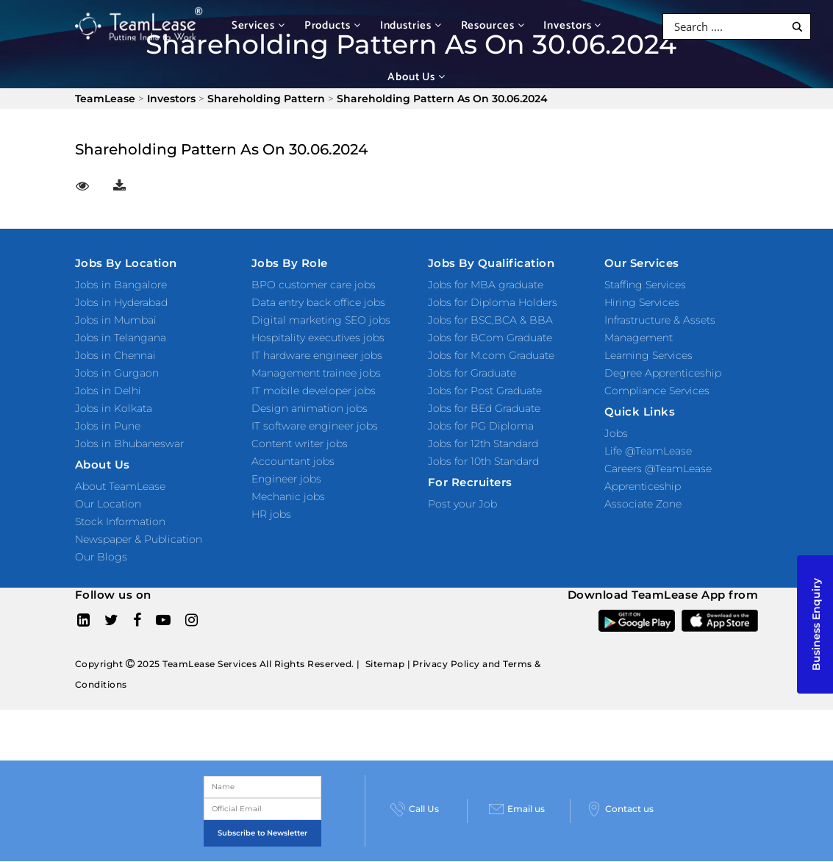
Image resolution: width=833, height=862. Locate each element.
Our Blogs (101, 556)
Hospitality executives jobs (318, 337)
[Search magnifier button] (797, 27)
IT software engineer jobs (314, 425)
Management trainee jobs (316, 373)
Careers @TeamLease (658, 468)
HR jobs (271, 514)
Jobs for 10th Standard (483, 461)
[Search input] (727, 26)
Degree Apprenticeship (662, 373)
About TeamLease (120, 486)
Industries (411, 25)
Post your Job (462, 503)
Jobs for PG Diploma (481, 425)
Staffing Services (645, 284)
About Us (416, 77)
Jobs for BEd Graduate (484, 408)
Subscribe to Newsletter (262, 833)
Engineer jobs (286, 478)
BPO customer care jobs (313, 284)
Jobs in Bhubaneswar (129, 443)
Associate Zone (643, 503)
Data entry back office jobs (318, 302)
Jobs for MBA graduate (485, 284)
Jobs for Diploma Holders (492, 302)
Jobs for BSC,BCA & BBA (490, 320)
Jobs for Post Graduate (485, 390)
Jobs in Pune (107, 425)
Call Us (414, 809)
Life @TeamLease (648, 450)
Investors (572, 25)
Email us (517, 809)
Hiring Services (641, 302)
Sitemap (385, 663)
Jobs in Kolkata (113, 408)
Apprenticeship (642, 486)
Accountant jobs (293, 461)
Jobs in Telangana (120, 337)
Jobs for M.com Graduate (491, 355)
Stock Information (120, 521)
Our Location (108, 503)
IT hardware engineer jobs (316, 355)
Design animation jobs (309, 408)
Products (332, 25)
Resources (493, 25)
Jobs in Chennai (115, 355)
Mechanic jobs (288, 496)
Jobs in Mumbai (116, 320)
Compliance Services (656, 390)
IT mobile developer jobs (313, 390)
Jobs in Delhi (108, 390)
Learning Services (648, 355)
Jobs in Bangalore (121, 284)
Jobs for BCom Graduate (490, 337)
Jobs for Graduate (472, 373)
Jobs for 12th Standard (483, 443)
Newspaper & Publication (138, 539)
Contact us (620, 809)
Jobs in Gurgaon (117, 373)
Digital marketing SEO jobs (320, 320)
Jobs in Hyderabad (121, 302)
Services (258, 25)
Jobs (616, 433)
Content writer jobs (299, 443)
